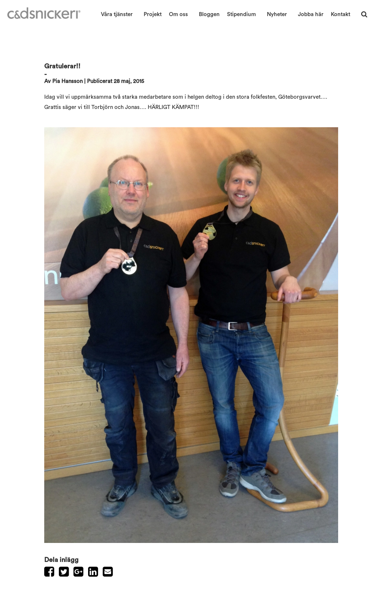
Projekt (153, 14)
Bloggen (209, 14)
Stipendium (241, 14)
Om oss (178, 14)
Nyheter (277, 14)
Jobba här (311, 14)
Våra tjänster (117, 14)
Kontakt (340, 14)
